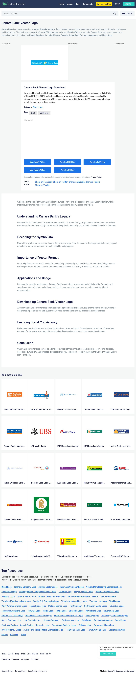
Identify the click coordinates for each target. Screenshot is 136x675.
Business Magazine (70, 620)
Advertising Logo (93, 611)
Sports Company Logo (11, 620)
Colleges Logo (85, 625)
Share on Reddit (93, 182)
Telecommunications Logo (13, 611)
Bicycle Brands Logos (83, 591)
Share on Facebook (43, 182)
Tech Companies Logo (75, 630)
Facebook (15, 659)
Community (88, 4)
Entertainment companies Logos (68, 615)
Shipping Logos (8, 596)
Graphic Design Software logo (52, 596)
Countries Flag (65, 591)
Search (115, 14)
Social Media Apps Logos (78, 596)
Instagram (25, 659)
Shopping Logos (76, 611)
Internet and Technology (12, 615)
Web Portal (86, 620)
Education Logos (117, 606)
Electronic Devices (9, 625)
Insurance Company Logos (72, 587)
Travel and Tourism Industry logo (16, 601)
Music (23, 634)
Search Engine (26, 625)
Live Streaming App (32, 620)
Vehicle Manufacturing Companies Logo (104, 587)
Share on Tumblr (42, 185)
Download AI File (67, 170)
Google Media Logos (27, 596)
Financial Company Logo (25, 587)
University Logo (42, 625)
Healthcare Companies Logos (38, 615)
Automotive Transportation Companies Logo (43, 630)
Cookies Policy (7, 671)
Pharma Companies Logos (107, 591)
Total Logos (114, 601)
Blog (78, 4)
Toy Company (76, 606)
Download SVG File (37, 162)
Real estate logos (108, 596)
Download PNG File (67, 162)
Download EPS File (37, 170)
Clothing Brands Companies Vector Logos (37, 591)
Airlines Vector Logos (48, 587)
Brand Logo (38, 107)
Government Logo (111, 611)
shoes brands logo (37, 606)
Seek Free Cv (45, 654)
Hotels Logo (61, 611)
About (70, 4)
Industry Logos (92, 615)
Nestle (95, 596)
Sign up (128, 4)
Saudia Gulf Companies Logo (46, 601)
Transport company (98, 601)
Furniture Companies (97, 630)
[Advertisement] (11, 82)
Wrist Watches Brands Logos (14, 606)
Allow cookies (108, 654)
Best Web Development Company (121, 671)
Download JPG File (97, 162)
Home (61, 4)
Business (14, 634)
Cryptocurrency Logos (11, 630)
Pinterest (35, 659)
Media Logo (48, 611)
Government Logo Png (104, 625)
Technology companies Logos (114, 615)
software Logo (34, 611)
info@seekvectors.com (37, 671)
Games (4, 634)
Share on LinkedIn (77, 182)
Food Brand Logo (9, 591)
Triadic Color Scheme (29, 654)
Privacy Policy (20, 671)
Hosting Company (51, 620)
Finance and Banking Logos (64, 625)
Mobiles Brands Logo (57, 606)
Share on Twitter (60, 182)
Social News (120, 620)
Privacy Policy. (96, 177)
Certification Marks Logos (95, 606)
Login (117, 4)
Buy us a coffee (104, 4)
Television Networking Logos (74, 601)
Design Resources (117, 630)
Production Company (103, 620)
